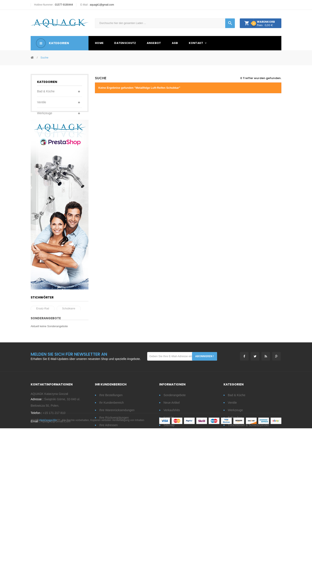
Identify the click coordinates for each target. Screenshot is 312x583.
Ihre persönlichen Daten (115, 546)
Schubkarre (68, 403)
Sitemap (169, 539)
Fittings (42, 178)
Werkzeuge (44, 113)
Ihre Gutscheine (109, 554)
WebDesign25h (48, 574)
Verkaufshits (172, 524)
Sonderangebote (46, 429)
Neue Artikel (172, 516)
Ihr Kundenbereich (111, 516)
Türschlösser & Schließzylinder (47, 140)
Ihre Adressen (108, 539)
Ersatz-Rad (42, 403)
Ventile (41, 102)
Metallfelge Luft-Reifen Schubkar (55, 416)
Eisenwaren (45, 189)
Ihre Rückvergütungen (114, 531)
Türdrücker (44, 167)
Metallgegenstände (49, 200)
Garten (41, 156)
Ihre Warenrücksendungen (116, 524)
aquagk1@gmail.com (102, 4)
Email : (35, 538)
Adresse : (37, 516)
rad (38, 410)
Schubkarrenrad (63, 410)
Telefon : (36, 529)
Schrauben (44, 124)
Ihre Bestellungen (111, 509)
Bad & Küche (46, 91)
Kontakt (169, 531)
